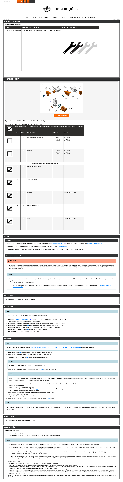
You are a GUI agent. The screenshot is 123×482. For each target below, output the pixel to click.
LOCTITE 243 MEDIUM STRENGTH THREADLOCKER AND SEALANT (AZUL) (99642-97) (56, 347)
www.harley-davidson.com (94, 243)
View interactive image (61, 115)
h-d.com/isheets (62, 246)
